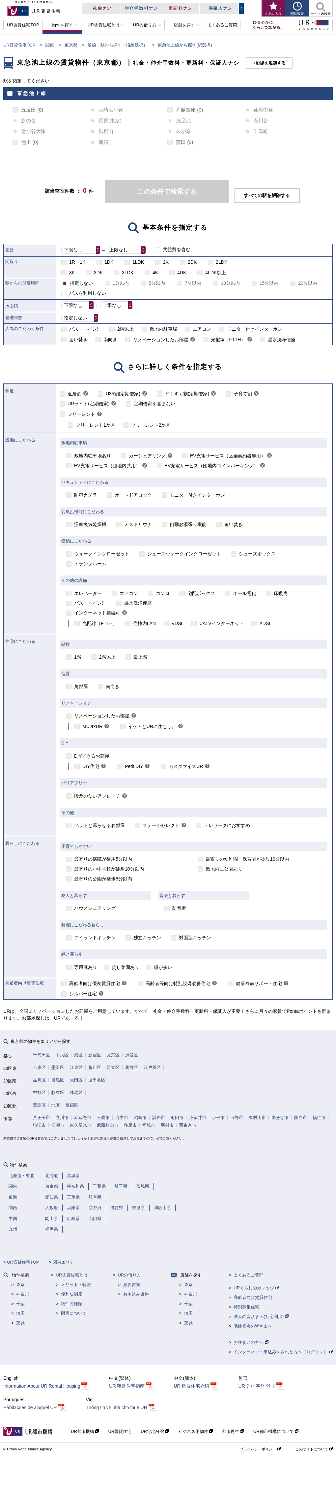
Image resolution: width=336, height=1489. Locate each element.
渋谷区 (131, 1055)
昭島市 (140, 1117)
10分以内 (230, 283)
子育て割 (243, 393)
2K (166, 262)
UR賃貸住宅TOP (19, 45)
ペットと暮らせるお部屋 (99, 825)
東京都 (71, 45)
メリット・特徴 (76, 1284)
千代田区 (41, 1055)
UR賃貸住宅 (119, 1431)
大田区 (76, 1080)
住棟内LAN (144, 623)
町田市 (177, 1117)
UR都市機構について (275, 1431)
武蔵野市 (82, 1117)
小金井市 (197, 1117)
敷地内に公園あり (224, 869)
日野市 (236, 1117)
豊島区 (39, 1105)
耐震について (74, 1313)
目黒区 (57, 1080)
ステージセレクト (161, 825)
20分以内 (307, 283)
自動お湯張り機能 (188, 524)
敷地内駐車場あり (92, 455)
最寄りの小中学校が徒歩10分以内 (109, 869)
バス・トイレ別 (85, 329)
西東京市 (187, 1125)
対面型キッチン (195, 937)
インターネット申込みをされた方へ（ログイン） (283, 1351)
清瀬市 (57, 1125)
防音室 (179, 908)
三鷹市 (103, 1117)
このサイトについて (314, 1449)
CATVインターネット (221, 623)
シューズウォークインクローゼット (184, 553)
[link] (192, 340)
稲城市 (148, 1125)
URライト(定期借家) (89, 403)
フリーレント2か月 (151, 425)
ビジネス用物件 (195, 1431)
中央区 (62, 1055)
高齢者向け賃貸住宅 (253, 1297)
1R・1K (77, 262)
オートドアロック (133, 495)
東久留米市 (80, 1125)
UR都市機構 (85, 1431)
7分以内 (193, 283)
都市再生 (233, 1431)
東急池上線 (32, 93)
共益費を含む (176, 249)
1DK (108, 262)
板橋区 (72, 1105)
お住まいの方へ (251, 1342)
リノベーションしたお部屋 (160, 339)
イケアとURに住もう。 (152, 726)
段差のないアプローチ (97, 796)
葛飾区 (131, 1067)
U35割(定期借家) (123, 393)
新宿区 (94, 1055)
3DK (98, 272)
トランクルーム (90, 563)
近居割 (74, 393)
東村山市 (257, 1117)
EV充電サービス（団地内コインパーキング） (212, 465)
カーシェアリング (147, 455)
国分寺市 (280, 1117)
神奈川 (22, 1294)
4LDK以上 (215, 272)
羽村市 (167, 1125)
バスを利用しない (87, 293)
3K (72, 272)
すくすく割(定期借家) (187, 393)
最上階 (140, 657)
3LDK (127, 272)
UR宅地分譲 (155, 1431)
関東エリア (63, 1262)
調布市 (158, 1117)
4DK (181, 272)
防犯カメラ (85, 495)
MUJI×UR (92, 726)
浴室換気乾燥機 (90, 524)
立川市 (62, 1117)
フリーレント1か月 (95, 425)
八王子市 (41, 1117)
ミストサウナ (138, 524)
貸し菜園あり (125, 967)
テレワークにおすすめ (227, 825)
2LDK (221, 262)
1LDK (138, 262)
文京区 (113, 1055)
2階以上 (125, 329)
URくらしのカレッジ (256, 1287)
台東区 (39, 1067)
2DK (192, 262)
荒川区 (94, 1067)
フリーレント (81, 414)
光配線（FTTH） (228, 339)
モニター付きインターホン (254, 329)
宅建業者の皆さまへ (253, 1326)
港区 (78, 1055)
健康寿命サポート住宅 (259, 983)
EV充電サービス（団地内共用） (107, 465)
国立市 (300, 1117)
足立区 (113, 1067)
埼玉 (20, 1313)
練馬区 (76, 1092)
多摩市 (130, 1125)
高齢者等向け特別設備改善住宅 (178, 983)
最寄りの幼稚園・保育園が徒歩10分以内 (247, 859)
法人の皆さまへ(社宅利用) (261, 1316)
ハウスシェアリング (95, 908)
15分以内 (269, 283)
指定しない (81, 283)
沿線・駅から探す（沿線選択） (118, 45)
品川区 (39, 1080)
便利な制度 (71, 1294)
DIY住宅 (90, 766)
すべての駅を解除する (267, 195)
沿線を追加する (271, 62)
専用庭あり (85, 967)
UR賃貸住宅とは (72, 1275)
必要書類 (131, 1284)
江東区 (76, 1067)
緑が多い (163, 967)
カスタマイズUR (186, 766)
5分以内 (157, 283)
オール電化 (244, 593)
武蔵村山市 (107, 1125)
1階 (77, 657)
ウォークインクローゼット (101, 553)
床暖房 (281, 593)
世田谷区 (96, 1080)
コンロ (163, 593)
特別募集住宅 (246, 1307)
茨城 (20, 1322)
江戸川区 (152, 1067)
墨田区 (57, 1067)
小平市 (218, 1117)
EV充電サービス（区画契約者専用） (228, 455)
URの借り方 (129, 1275)
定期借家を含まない (154, 403)
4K (155, 272)
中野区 (39, 1092)
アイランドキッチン (95, 937)
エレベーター (88, 593)
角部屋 (81, 686)
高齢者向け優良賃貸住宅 (94, 983)
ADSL (265, 623)
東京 (20, 1284)
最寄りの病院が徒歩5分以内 (103, 859)
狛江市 (39, 1125)
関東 (49, 45)
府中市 (121, 1117)
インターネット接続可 (97, 612)
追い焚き (78, 339)
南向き (110, 339)
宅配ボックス (201, 593)
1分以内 (121, 283)
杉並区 (57, 1092)
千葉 (20, 1303)
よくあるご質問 (249, 1275)
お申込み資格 (136, 1294)
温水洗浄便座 (281, 339)
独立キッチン (147, 937)
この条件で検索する (167, 191)
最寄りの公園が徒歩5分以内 (103, 878)
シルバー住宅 (83, 993)
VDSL (178, 623)
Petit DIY (134, 766)
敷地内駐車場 (163, 329)
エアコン (202, 329)
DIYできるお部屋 (91, 756)
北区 (55, 1105)
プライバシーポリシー (260, 1449)
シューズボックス (257, 553)
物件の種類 (71, 1303)
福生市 (319, 1117)
